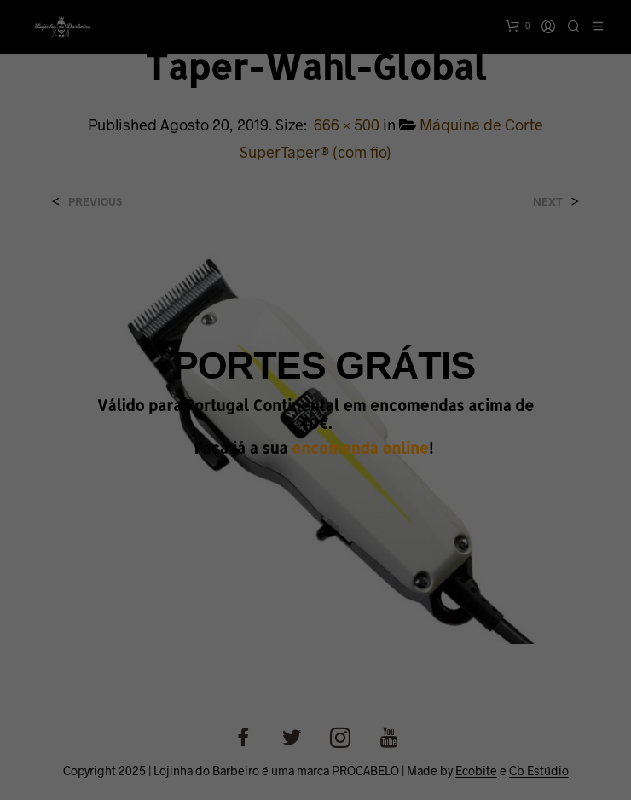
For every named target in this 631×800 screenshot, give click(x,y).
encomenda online (360, 447)
